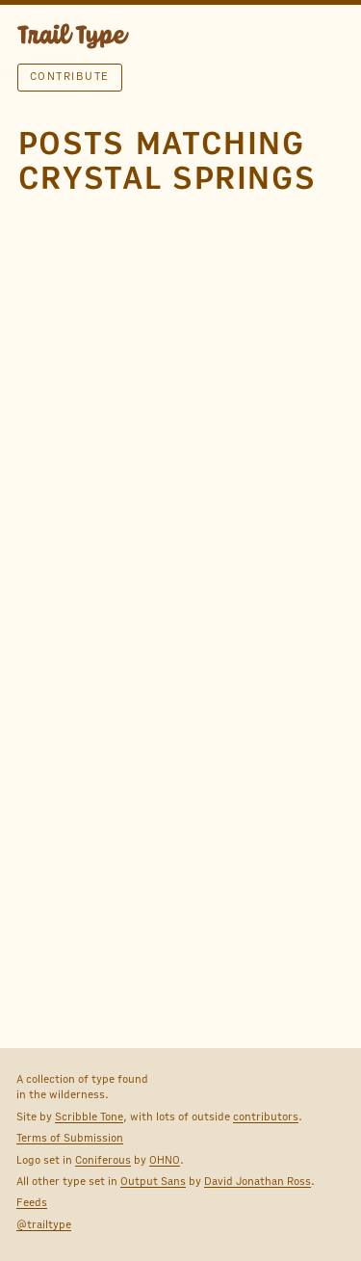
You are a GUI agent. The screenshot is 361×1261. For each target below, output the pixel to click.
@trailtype (43, 1224)
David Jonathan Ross (257, 1181)
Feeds (31, 1202)
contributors (265, 1116)
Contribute (70, 76)
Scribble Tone (89, 1116)
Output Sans (153, 1181)
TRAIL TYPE (73, 38)
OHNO (164, 1160)
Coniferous (103, 1160)
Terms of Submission (69, 1137)
